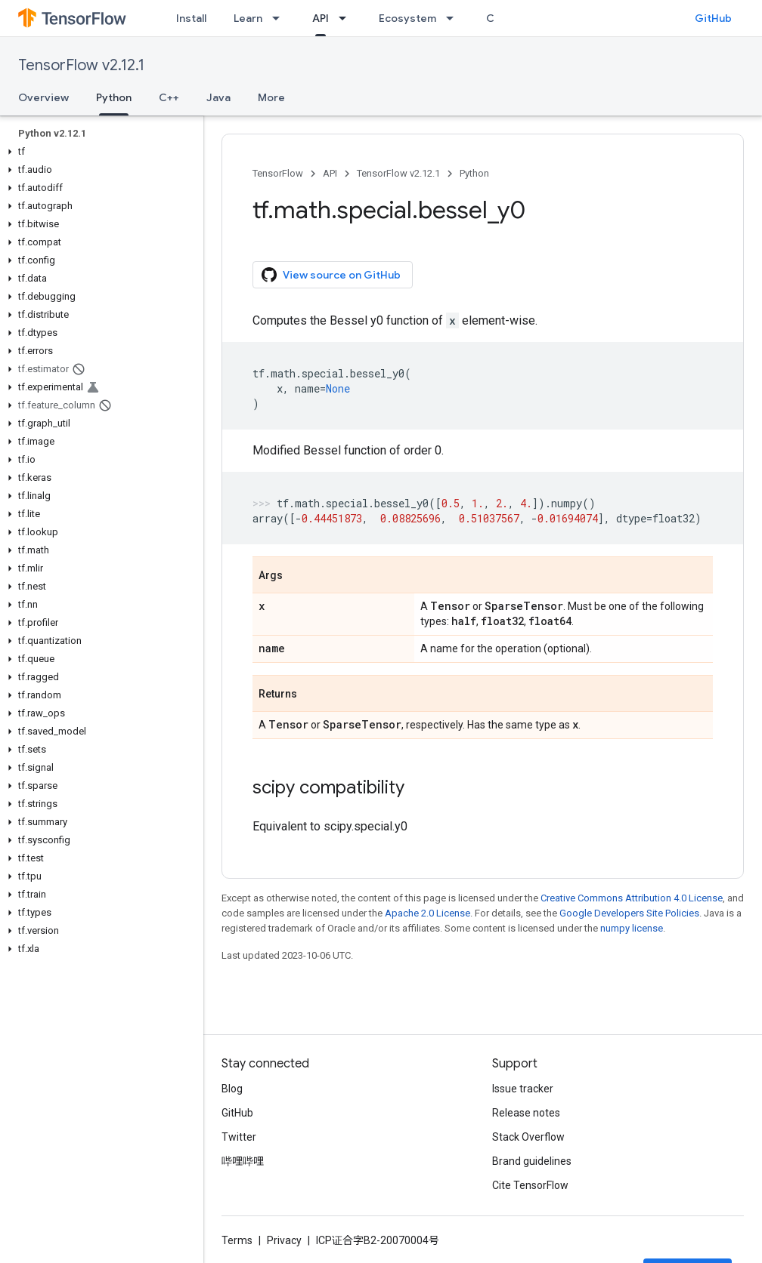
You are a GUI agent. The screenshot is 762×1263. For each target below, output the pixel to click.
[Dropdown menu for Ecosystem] (454, 18)
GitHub (713, 18)
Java (218, 97)
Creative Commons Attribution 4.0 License (632, 898)
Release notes (526, 1113)
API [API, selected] (320, 18)
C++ (169, 97)
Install (191, 18)
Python (474, 173)
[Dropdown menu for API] (347, 18)
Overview (43, 97)
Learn (248, 18)
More (271, 97)
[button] (98, 152)
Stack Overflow (528, 1137)
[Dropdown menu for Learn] (280, 18)
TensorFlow (277, 173)
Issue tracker (522, 1089)
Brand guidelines (532, 1161)
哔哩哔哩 (242, 1161)
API (330, 173)
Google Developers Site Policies (629, 913)
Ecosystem (407, 18)
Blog (232, 1089)
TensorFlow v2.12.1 (81, 65)
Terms (236, 1240)
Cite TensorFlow (530, 1185)
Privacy (284, 1240)
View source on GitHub (331, 274)
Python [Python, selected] (114, 97)
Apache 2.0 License (427, 913)
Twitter (238, 1137)
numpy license (631, 928)
